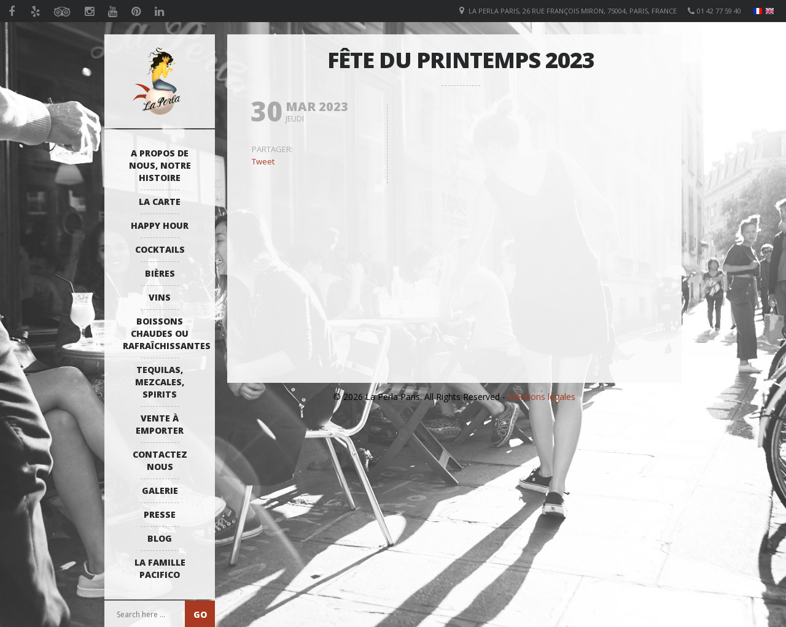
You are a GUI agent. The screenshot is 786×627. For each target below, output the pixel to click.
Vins (160, 297)
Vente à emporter (160, 424)
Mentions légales (541, 396)
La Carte (160, 201)
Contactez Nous (160, 460)
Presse (160, 514)
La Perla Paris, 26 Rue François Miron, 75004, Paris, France (573, 10)
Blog (159, 538)
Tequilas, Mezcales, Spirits (159, 382)
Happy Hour (160, 225)
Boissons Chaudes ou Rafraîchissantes (163, 333)
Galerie (160, 490)
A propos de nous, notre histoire (160, 165)
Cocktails (160, 249)
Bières (160, 273)
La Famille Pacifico (159, 568)
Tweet (263, 161)
